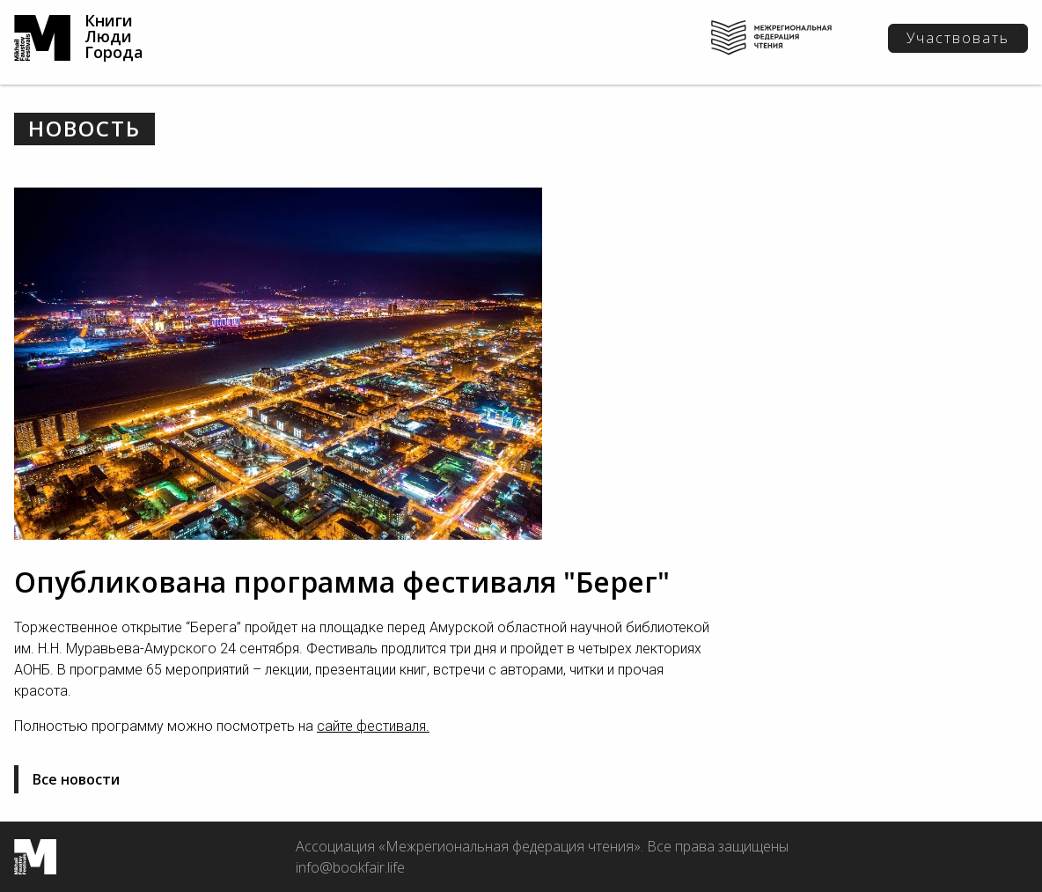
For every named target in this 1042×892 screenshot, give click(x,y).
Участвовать (957, 38)
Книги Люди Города (113, 36)
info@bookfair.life (350, 867)
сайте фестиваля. (373, 726)
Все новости (76, 779)
